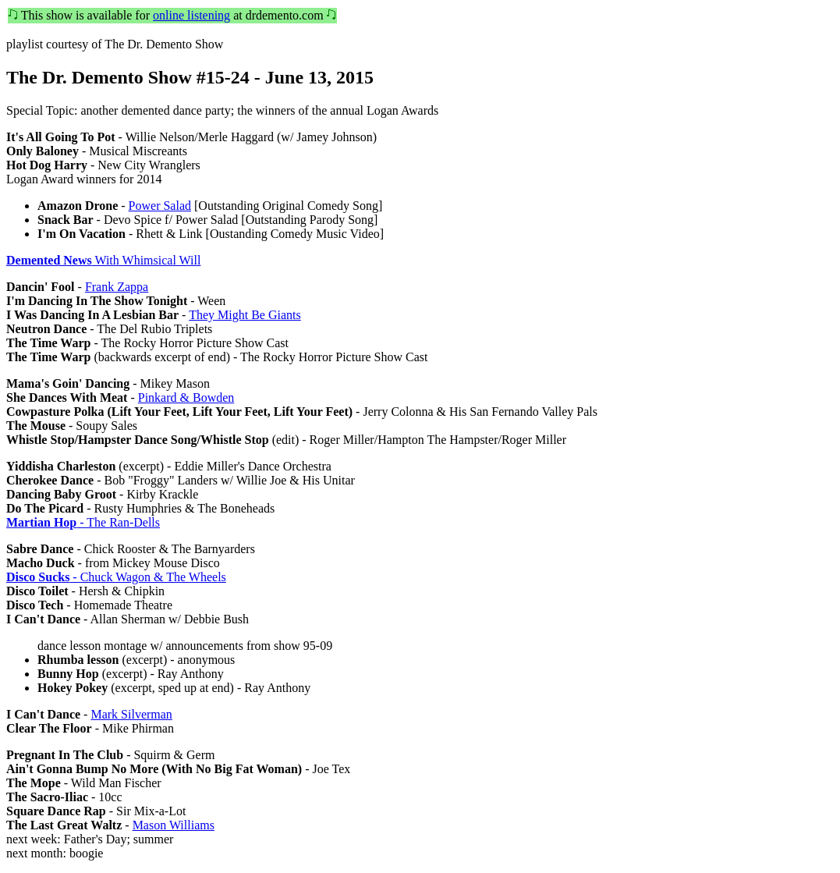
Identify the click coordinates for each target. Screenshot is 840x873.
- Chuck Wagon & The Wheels (116, 577)
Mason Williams (173, 825)
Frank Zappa (116, 286)
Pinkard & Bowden (186, 397)
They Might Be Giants (245, 314)
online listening (191, 15)
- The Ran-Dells (83, 522)
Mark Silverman (131, 714)
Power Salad (160, 205)
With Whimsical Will (103, 260)
